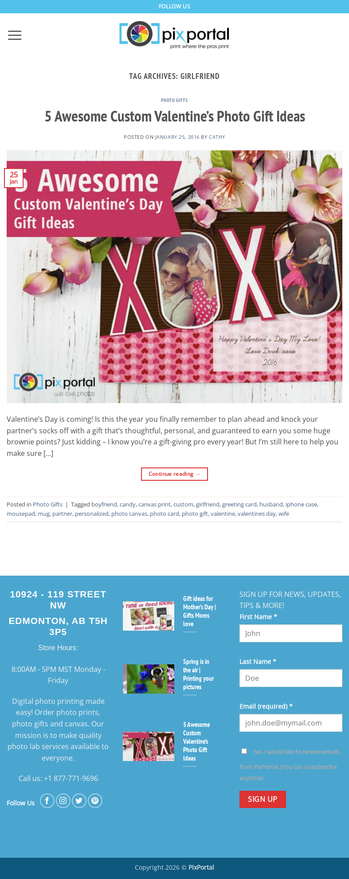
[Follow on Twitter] (79, 800)
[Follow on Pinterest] (95, 800)
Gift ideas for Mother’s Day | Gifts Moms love (199, 611)
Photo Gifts (174, 100)
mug (44, 514)
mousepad (21, 514)
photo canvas (129, 514)
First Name (258, 616)
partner (62, 514)
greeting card (239, 504)
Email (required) (266, 706)
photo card (164, 514)
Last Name (257, 661)
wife (283, 514)
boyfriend (104, 504)
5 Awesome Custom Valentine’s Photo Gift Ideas (174, 116)
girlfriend (208, 504)
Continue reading (175, 474)
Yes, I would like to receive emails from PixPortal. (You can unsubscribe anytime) (289, 765)
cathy (217, 136)
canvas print (154, 504)
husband (271, 504)
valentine (223, 514)
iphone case (301, 504)
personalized (92, 514)
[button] (15, 35)
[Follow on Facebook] (47, 800)
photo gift (195, 514)
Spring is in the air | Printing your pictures (198, 674)
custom (183, 504)
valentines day (257, 514)
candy (128, 504)
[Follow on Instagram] (63, 800)
